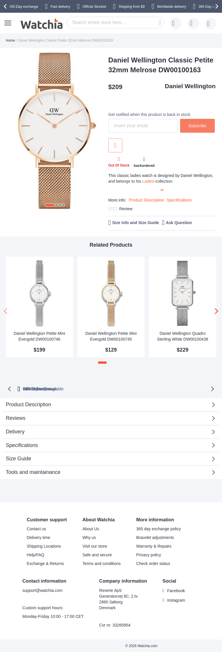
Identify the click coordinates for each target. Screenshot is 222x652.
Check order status (153, 563)
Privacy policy (148, 554)
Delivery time (38, 537)
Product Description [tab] (28, 404)
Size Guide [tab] (18, 458)
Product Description (146, 200)
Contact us (36, 528)
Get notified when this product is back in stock (149, 114)
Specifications (179, 200)
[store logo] (42, 24)
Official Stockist (94, 7)
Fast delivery (60, 7)
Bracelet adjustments (155, 537)
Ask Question (179, 222)
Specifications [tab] (22, 445)
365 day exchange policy (158, 528)
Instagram (176, 599)
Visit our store (94, 545)
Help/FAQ (36, 554)
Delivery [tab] (15, 431)
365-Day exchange (23, 7)
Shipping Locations (44, 545)
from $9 (132, 7)
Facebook (176, 590)
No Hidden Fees (185, 388)
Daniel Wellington (190, 86)
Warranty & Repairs (153, 545)
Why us (89, 537)
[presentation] (6, 6)
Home (10, 40)
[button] (49, 205)
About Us (90, 528)
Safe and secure (97, 554)
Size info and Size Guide (135, 222)
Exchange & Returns (45, 563)
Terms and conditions (101, 563)
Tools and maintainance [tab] (33, 471)
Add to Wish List (115, 145)
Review (125, 208)
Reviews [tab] (15, 417)
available (136, 388)
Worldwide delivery (171, 7)
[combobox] (115, 22)
